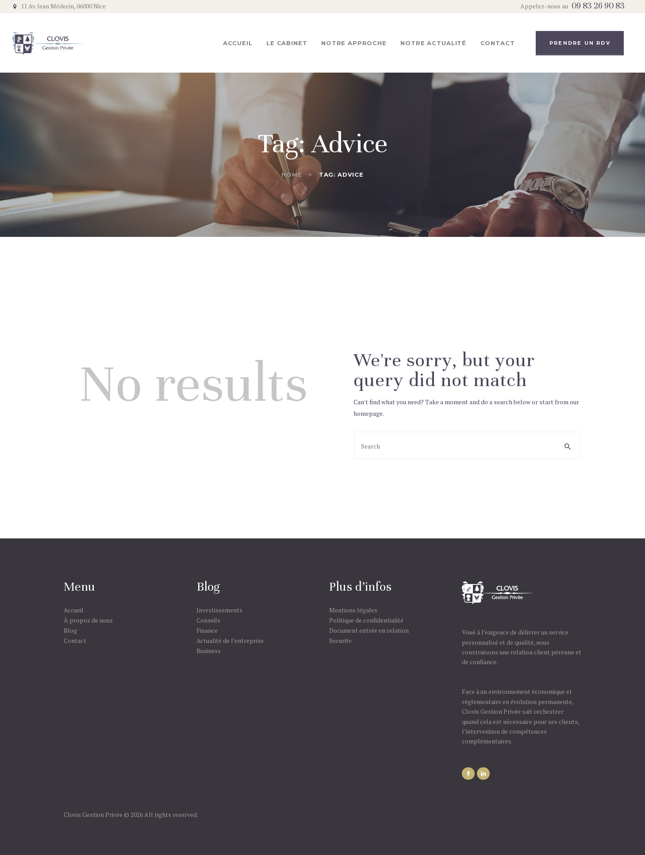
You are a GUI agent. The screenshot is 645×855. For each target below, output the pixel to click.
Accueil (74, 610)
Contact (75, 640)
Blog (70, 630)
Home (291, 174)
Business (208, 650)
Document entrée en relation (369, 630)
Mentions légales (353, 610)
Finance (207, 630)
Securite (340, 640)
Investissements (219, 610)
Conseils (208, 620)
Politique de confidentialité (366, 620)
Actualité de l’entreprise (230, 640)
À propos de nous (88, 620)
